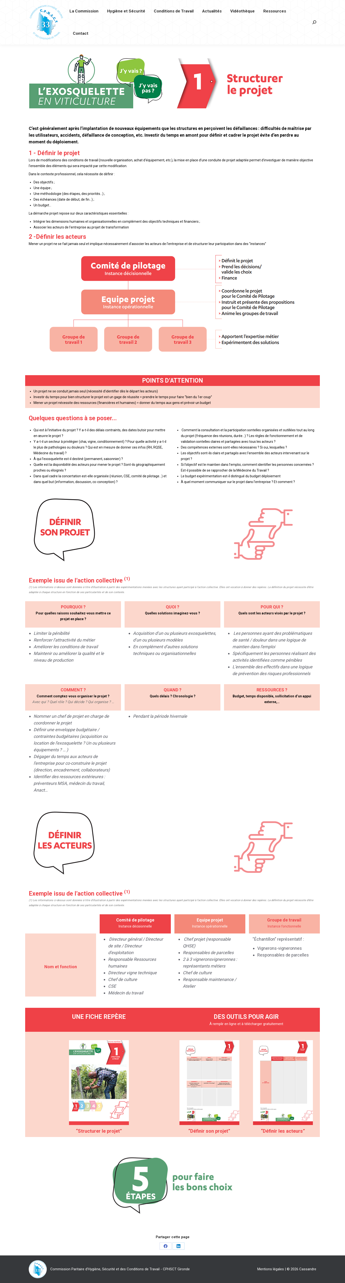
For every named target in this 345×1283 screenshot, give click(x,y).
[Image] (99, 1082)
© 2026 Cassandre (301, 1269)
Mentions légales (270, 1269)
